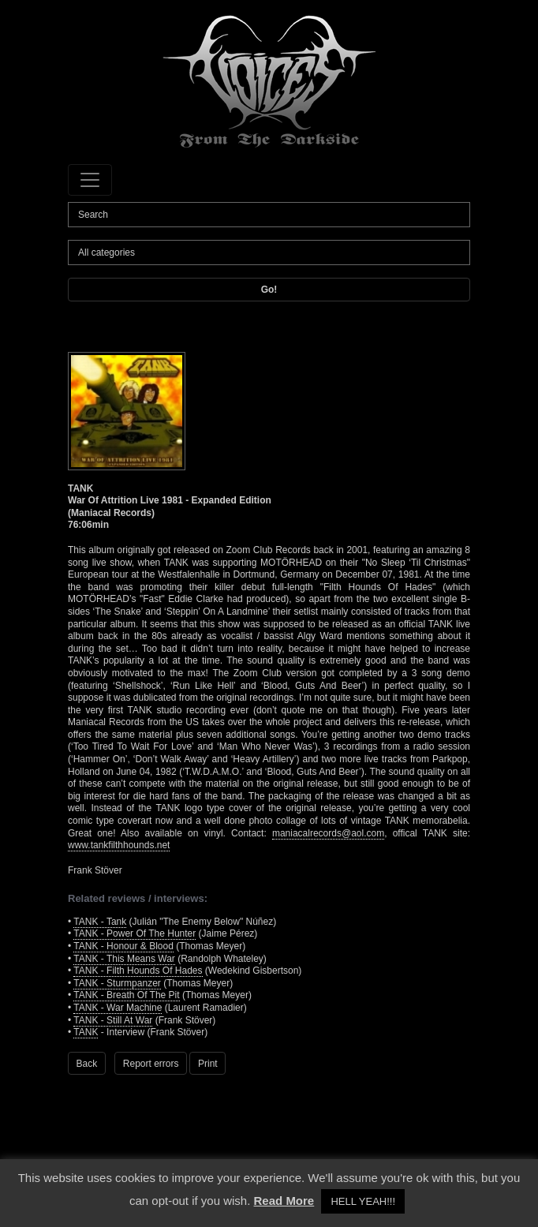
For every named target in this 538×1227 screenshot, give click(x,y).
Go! (269, 289)
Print (208, 1063)
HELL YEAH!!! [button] (363, 1201)
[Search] (269, 214)
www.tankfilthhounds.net (119, 845)
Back (87, 1063)
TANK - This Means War (123, 958)
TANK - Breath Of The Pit (126, 995)
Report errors (151, 1063)
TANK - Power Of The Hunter (134, 933)
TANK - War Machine (117, 1007)
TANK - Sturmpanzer (116, 983)
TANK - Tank (99, 921)
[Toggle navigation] (90, 180)
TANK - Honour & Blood (123, 946)
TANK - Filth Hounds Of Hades (137, 970)
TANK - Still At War (112, 1020)
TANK (85, 1032)
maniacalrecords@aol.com (328, 833)
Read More (284, 1200)
